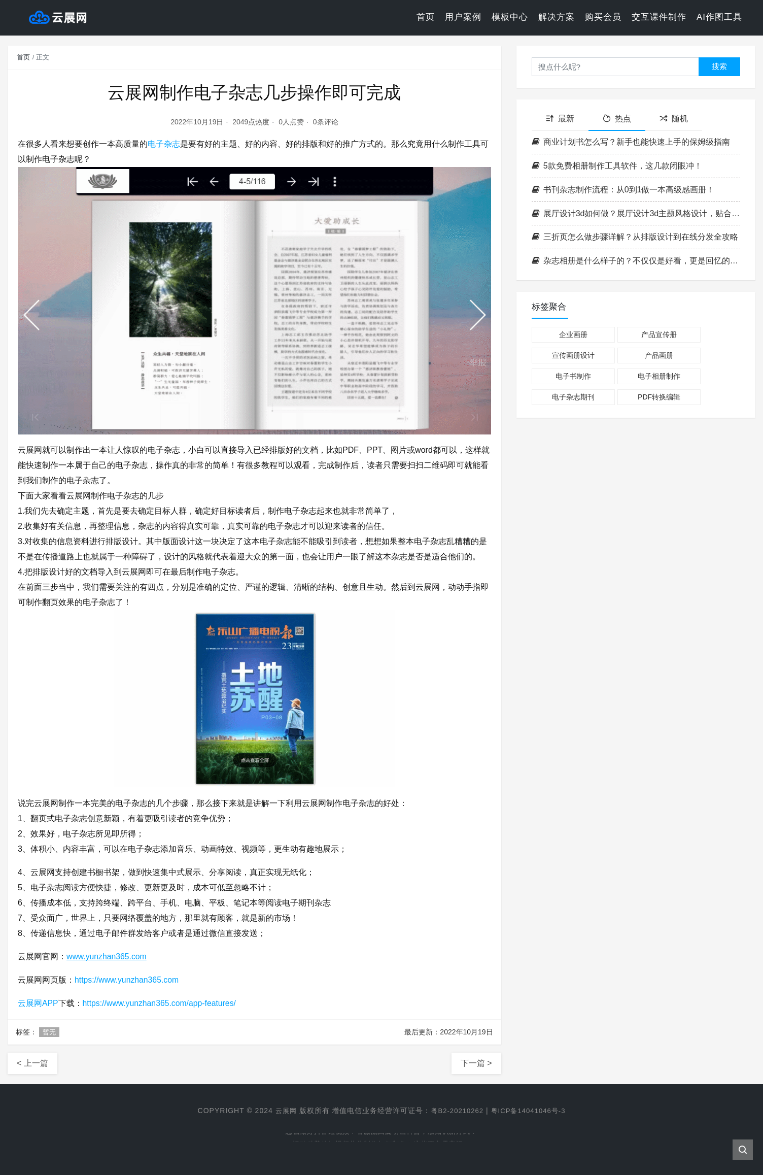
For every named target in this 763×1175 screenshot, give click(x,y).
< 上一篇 (32, 1063)
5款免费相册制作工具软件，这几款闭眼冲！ (617, 165)
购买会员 (603, 17)
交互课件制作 (659, 17)
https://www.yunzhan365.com (127, 980)
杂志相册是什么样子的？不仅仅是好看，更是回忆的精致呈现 (636, 260)
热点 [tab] (617, 118)
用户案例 (463, 17)
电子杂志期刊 (573, 397)
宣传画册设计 (573, 355)
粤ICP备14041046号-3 (530, 1110)
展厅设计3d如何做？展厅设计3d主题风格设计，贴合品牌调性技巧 (636, 213)
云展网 (281, 1110)
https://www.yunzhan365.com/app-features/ (160, 1003)
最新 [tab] (560, 118)
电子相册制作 (659, 376)
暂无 (49, 1032)
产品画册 (659, 355)
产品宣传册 (659, 334)
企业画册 (573, 334)
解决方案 (556, 17)
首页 (426, 17)
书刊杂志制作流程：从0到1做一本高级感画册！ (623, 189)
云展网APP (38, 1003)
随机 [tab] (674, 118)
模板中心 (510, 17)
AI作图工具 (719, 17)
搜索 (719, 66)
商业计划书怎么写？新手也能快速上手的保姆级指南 (631, 142)
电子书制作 (573, 376)
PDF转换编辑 (659, 397)
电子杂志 (164, 144)
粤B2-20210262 (455, 1110)
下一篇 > (476, 1063)
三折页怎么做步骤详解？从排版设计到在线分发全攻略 (635, 236)
